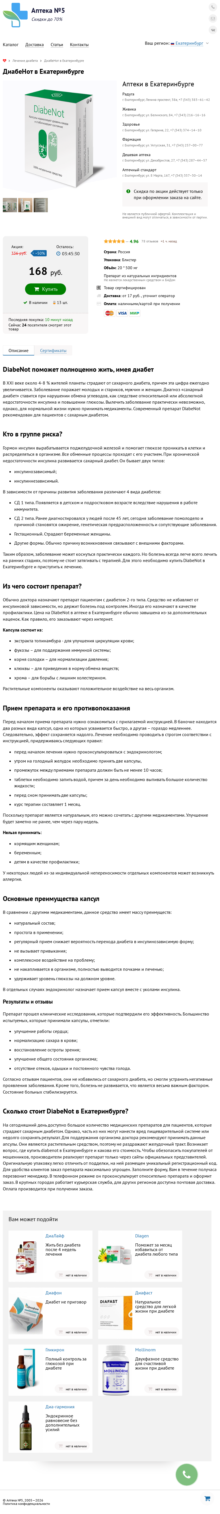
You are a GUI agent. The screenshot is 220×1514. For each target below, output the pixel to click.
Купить (45, 289)
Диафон (54, 1293)
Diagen (142, 1236)
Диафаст (143, 1293)
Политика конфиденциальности (26, 1503)
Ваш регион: (178, 43)
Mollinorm (145, 1349)
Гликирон (55, 1349)
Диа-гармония (60, 1406)
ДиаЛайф (55, 1236)
